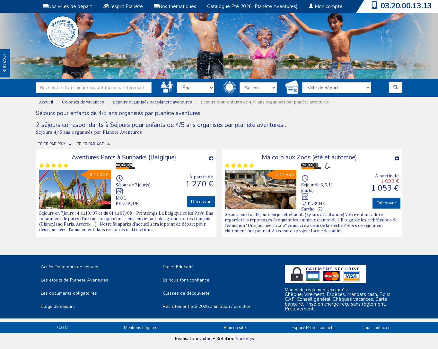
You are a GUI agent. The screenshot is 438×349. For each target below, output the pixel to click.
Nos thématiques (175, 6)
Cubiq (205, 338)
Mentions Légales (140, 328)
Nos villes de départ (67, 6)
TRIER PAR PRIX (52, 144)
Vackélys (245, 338)
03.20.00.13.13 (406, 6)
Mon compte (326, 6)
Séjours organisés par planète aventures (152, 102)
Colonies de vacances (83, 102)
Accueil (46, 102)
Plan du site (235, 328)
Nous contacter (376, 328)
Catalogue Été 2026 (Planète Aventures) (252, 6)
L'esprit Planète (123, 6)
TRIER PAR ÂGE (90, 144)
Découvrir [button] (201, 202)
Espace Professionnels (313, 328)
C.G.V (62, 328)
